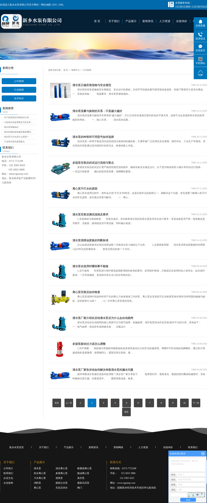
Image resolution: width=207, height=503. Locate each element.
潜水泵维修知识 (11, 127)
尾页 (126, 412)
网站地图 (46, 4)
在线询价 (181, 21)
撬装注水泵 (62, 483)
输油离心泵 (83, 473)
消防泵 (37, 483)
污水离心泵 (40, 478)
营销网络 (118, 447)
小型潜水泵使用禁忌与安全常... (18, 122)
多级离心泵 (62, 473)
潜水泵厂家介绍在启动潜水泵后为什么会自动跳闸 (102, 318)
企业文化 (8, 478)
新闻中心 (75, 70)
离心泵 (37, 487)
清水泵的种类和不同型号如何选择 (93, 136)
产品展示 (130, 21)
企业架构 (8, 483)
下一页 (196, 403)
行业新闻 (19, 89)
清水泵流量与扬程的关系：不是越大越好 (97, 111)
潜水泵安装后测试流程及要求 (90, 214)
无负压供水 (62, 487)
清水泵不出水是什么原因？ (16, 137)
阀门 (79, 487)
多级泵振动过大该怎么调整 (89, 343)
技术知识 (19, 98)
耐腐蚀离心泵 (84, 468)
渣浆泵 (59, 478)
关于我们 (114, 21)
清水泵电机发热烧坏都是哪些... (18, 132)
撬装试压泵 (83, 483)
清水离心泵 (62, 468)
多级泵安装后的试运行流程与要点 (93, 162)
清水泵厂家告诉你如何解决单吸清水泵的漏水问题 (102, 369)
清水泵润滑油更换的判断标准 (90, 240)
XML (61, 4)
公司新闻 (19, 81)
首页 (57, 403)
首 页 (97, 21)
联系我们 (193, 447)
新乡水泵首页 (16, 447)
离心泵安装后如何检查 (86, 292)
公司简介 (8, 468)
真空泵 (81, 478)
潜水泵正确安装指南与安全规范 (91, 85)
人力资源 (164, 21)
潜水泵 (37, 468)
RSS (54, 4)
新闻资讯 (147, 21)
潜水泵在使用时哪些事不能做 (90, 266)
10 (184, 403)
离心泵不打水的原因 (84, 188)
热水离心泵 (40, 473)
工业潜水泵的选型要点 (14, 141)
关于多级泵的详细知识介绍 (16, 117)
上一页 (69, 403)
